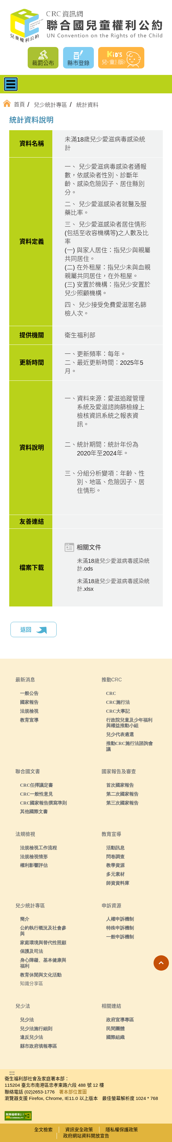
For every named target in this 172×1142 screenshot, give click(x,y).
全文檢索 (43, 1129)
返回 (33, 630)
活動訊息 (115, 847)
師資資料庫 (117, 883)
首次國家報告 (120, 785)
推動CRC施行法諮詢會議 (129, 746)
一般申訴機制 (120, 936)
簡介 (24, 919)
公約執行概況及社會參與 (43, 931)
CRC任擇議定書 (36, 785)
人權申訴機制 (120, 919)
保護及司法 (31, 951)
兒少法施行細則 (36, 1028)
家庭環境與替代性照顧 (43, 942)
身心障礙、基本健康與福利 (43, 963)
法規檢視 (29, 711)
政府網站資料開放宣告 (86, 1135)
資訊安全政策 (79, 1129)
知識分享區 (31, 983)
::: (19, 121)
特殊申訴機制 (120, 928)
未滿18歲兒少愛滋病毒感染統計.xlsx (113, 585)
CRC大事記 (118, 711)
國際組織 (115, 1037)
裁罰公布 (43, 63)
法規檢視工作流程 (38, 847)
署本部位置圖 (73, 1091)
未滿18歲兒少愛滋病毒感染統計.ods (113, 565)
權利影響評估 (34, 865)
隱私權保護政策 (122, 1129)
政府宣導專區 (120, 1019)
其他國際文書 (34, 811)
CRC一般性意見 (36, 794)
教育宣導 (29, 720)
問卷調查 (115, 856)
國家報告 (29, 702)
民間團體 (115, 1028)
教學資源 (115, 865)
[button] (161, 963)
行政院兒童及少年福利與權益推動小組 (129, 723)
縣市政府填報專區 (38, 1046)
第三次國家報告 (122, 803)
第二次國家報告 (122, 794)
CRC (111, 693)
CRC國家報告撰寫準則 (43, 803)
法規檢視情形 (34, 856)
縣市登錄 (78, 63)
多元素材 (115, 874)
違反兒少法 (31, 1037)
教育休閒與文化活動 (41, 974)
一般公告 (29, 693)
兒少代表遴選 (120, 734)
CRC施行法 (118, 702)
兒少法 (27, 1019)
